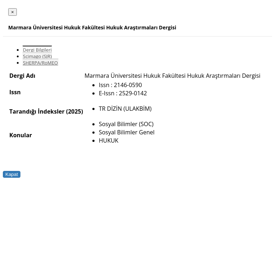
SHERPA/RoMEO (40, 62)
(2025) (74, 111)
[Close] (12, 12)
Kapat (11, 174)
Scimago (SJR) (37, 56)
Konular (20, 135)
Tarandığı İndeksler (36, 111)
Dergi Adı (22, 76)
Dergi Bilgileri (37, 50)
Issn (15, 92)
